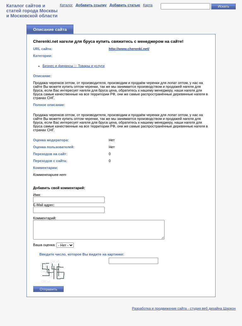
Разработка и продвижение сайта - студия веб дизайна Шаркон (184, 312)
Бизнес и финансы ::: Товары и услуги (74, 66)
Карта (148, 5)
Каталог (66, 5)
